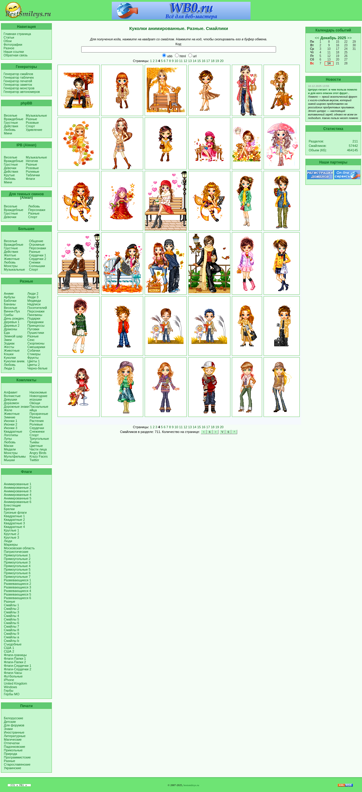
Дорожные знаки (16, 406)
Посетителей (37, 308)
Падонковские (14, 746)
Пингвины (34, 315)
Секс (31, 340)
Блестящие (12, 505)
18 (212, 61)
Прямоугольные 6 (17, 573)
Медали (10, 449)
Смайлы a (11, 637)
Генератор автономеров (22, 91)
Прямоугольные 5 (17, 569)
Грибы (8, 315)
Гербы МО (11, 694)
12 (185, 61)
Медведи (34, 300)
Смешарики (36, 347)
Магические (13, 739)
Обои (8, 41)
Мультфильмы (15, 456)
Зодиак (9, 343)
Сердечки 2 (37, 259)
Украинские (12, 768)
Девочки (10, 168)
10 (176, 61)
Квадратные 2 (14, 519)
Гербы (8, 690)
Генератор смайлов (18, 74)
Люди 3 (32, 297)
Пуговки (33, 329)
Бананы (10, 304)
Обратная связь (16, 55)
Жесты (9, 347)
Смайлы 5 (11, 619)
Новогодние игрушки (38, 397)
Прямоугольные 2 (17, 559)
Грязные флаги (15, 512)
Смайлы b (11, 640)
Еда (7, 332)
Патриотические (16, 551)
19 (217, 61)
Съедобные (13, 644)
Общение (36, 241)
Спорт (30, 126)
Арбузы (9, 297)
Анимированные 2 (17, 487)
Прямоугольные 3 (17, 562)
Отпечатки (12, 743)
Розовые (32, 122)
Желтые (10, 255)
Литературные (14, 736)
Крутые (9, 175)
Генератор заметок (18, 84)
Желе (8, 410)
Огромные (36, 244)
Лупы (8, 438)
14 (194, 61)
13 (190, 61)
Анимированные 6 (17, 502)
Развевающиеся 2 (17, 583)
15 (199, 61)
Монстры (10, 266)
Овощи (35, 403)
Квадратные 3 (14, 523)
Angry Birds (38, 453)
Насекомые (38, 392)
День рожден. (14, 318)
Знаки (8, 729)
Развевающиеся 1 (17, 580)
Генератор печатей (18, 81)
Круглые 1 (11, 530)
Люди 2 (32, 293)
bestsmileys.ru (191, 785)
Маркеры (11, 544)
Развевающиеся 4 (17, 591)
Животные (12, 259)
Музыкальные (36, 115)
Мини (8, 133)
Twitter (34, 460)
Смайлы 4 (11, 616)
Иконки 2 (10, 424)
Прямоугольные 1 (17, 555)
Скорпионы (35, 343)
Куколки (10, 357)
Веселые (10, 115)
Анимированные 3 (17, 491)
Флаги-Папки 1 (15, 658)
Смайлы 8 (11, 630)
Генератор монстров (19, 88)
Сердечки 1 (37, 255)
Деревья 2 (12, 325)
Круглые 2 (11, 534)
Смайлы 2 (11, 608)
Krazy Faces (39, 456)
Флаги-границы (15, 655)
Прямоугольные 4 (17, 566)
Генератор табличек (19, 77)
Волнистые (12, 396)
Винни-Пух (12, 311)
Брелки (9, 509)
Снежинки (37, 431)
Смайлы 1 (11, 605)
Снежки (34, 262)
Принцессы (35, 325)
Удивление (34, 129)
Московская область (19, 548)
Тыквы (34, 442)
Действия (11, 126)
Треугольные (39, 438)
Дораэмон (11, 403)
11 (181, 61)
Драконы (10, 329)
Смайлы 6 (11, 623)
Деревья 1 (12, 322)
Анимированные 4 (17, 494)
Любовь (9, 129)
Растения (37, 421)
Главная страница (17, 34)
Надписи (33, 304)
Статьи (9, 37)
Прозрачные (39, 413)
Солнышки (37, 266)
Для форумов (14, 725)
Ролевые (32, 171)
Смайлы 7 (11, 626)
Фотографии (13, 44)
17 (208, 61)
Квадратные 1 (14, 516)
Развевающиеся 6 (17, 598)
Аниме (9, 293)
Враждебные (13, 119)
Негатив (32, 161)
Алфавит (10, 392)
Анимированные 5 (17, 498)
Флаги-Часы (13, 672)
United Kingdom (15, 683)
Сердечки (37, 428)
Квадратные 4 (14, 526)
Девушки (10, 399)
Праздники (35, 322)
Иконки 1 (10, 421)
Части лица (38, 449)
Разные (31, 119)
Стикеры (33, 354)
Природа (10, 754)
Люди (8, 541)
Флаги (30, 178)
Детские (10, 721)
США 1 (9, 648)
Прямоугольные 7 (17, 576)
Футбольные (13, 676)
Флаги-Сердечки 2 (17, 669)
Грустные (11, 122)
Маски (8, 445)
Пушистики (35, 332)
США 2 (9, 651)
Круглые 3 (11, 537)
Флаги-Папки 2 (15, 662)
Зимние (9, 417)
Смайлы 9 (11, 633)
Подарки (33, 318)
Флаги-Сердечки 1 (17, 665)
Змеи (8, 340)
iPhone (9, 680)
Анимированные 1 (17, 484)
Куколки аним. (14, 361)
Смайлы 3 (11, 612)
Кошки (8, 354)
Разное (9, 48)
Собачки (33, 350)
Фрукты (33, 357)
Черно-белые (37, 368)
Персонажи (36, 210)
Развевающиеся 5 (17, 594)
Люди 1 (9, 368)
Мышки (9, 460)
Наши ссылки (14, 51)
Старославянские (17, 764)
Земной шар (13, 336)
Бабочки (10, 300)
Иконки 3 (10, 428)
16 (203, 61)
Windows (10, 687)
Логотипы (11, 435)
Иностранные (14, 732)
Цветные (36, 445)
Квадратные (13, 431)
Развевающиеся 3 (17, 587)
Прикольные (13, 750)
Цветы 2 (33, 364)
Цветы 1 (33, 361)
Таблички (33, 175)
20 (222, 61)
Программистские (17, 757)
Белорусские (13, 718)
